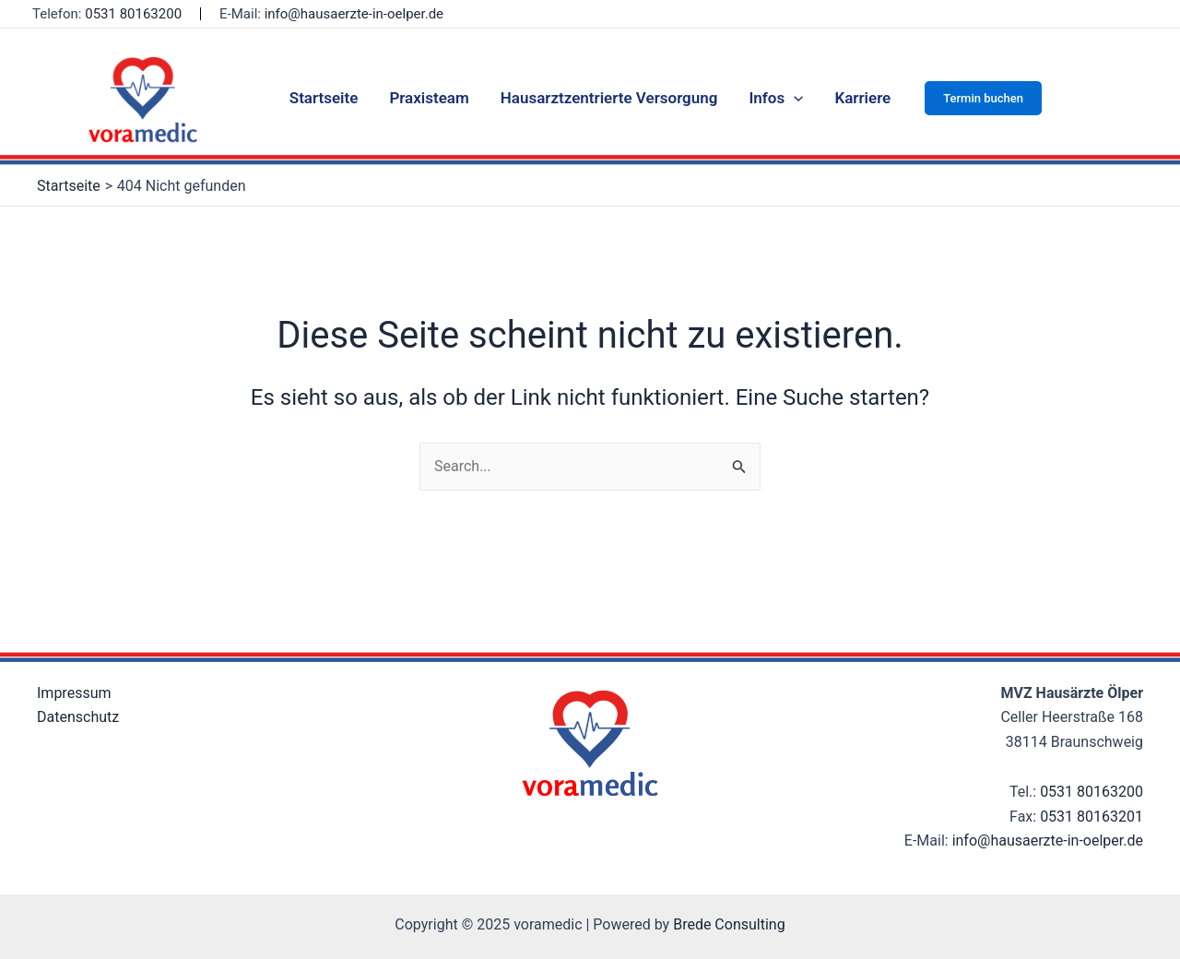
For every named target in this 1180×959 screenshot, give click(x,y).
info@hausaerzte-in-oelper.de (354, 14)
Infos (776, 98)
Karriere (862, 98)
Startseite (324, 98)
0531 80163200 (1091, 791)
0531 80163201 (1091, 816)
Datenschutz (78, 717)
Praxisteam (428, 98)
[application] (794, 98)
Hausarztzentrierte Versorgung (609, 98)
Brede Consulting (729, 924)
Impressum (74, 693)
